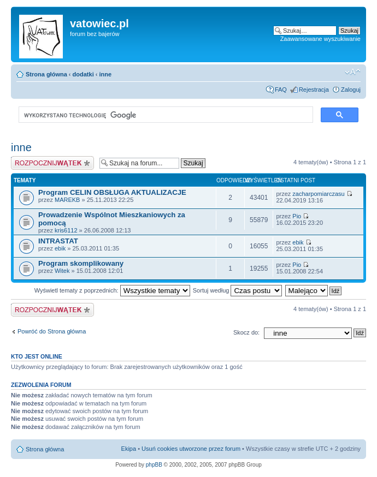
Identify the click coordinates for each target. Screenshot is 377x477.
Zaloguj (351, 89)
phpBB (154, 465)
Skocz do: (246, 332)
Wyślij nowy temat (52, 163)
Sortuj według (237, 290)
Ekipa (129, 448)
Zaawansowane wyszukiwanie (320, 38)
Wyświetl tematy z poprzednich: (112, 290)
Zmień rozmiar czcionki (353, 72)
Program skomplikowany (80, 263)
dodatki (83, 74)
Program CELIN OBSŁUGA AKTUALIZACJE (112, 192)
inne (105, 74)
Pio (296, 216)
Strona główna (46, 74)
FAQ (281, 89)
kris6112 (66, 230)
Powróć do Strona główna (51, 331)
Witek (62, 270)
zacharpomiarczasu (318, 193)
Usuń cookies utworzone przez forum (191, 448)
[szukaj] (164, 115)
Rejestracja (314, 89)
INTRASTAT (58, 241)
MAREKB (67, 199)
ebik (60, 248)
